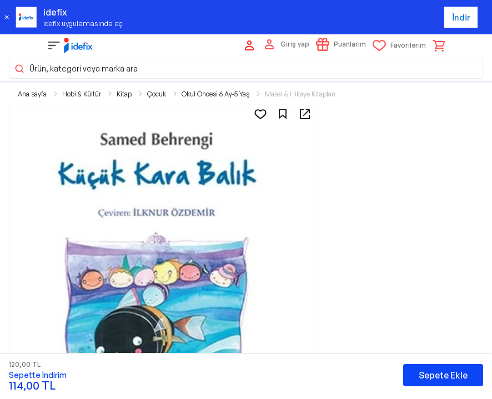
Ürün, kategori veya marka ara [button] (76, 68)
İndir (461, 17)
